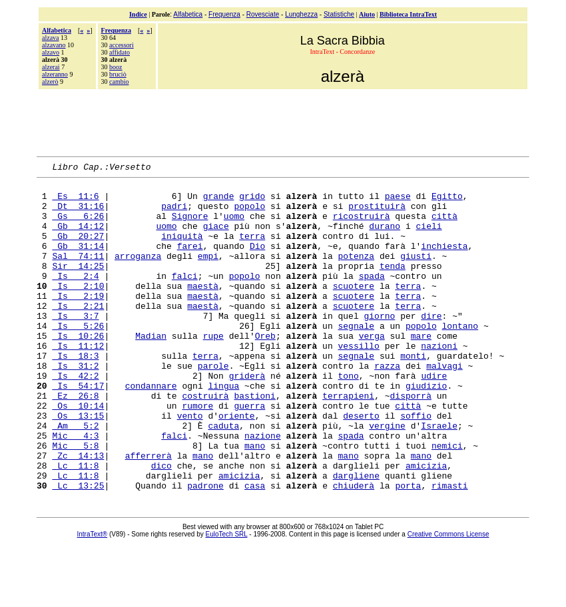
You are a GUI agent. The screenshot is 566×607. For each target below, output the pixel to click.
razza (387, 405)
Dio (257, 262)
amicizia (426, 525)
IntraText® (92, 598)
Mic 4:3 (75, 489)
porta (408, 549)
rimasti (449, 549)
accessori (121, 45)
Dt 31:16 (78, 214)
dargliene (356, 537)
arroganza (138, 274)
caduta (223, 477)
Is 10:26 (78, 369)
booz (115, 67)
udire (434, 417)
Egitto (447, 202)
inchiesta (444, 262)
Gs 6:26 (78, 226)
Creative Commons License (448, 598)
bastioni (254, 441)
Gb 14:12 (78, 238)
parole (213, 405)
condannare (151, 429)
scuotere (353, 309)
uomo (234, 226)
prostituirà (377, 214)
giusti (415, 274)
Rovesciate (262, 14)
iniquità (181, 250)
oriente (236, 465)
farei (190, 262)
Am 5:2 (75, 477)
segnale (356, 357)
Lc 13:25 (78, 549)
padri (174, 214)
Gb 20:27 (78, 250)
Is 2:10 (78, 309)
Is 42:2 (75, 417)
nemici (447, 501)
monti (413, 393)
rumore (197, 453)
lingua (223, 429)
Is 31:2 (75, 405)
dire (431, 345)
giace (216, 238)
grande (218, 202)
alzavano (54, 45)
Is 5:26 (78, 357)
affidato (119, 52)
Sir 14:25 (78, 286)
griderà (247, 417)
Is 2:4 (75, 298)
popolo (249, 214)
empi (208, 274)
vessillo (358, 381)
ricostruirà (361, 226)
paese (398, 202)
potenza (356, 274)
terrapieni (348, 441)
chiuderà (353, 549)
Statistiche (339, 14)
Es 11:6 (75, 202)
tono (348, 417)
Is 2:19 (78, 321)
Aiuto (367, 14)
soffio (415, 465)
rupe (213, 369)
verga (372, 369)
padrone (205, 549)
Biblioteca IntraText (408, 14)
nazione (262, 489)
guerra (249, 453)
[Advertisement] (283, 121)
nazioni (439, 381)
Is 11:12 (78, 381)
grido (252, 202)
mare (421, 369)
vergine (387, 477)
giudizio (426, 429)
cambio (119, 81)
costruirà (205, 441)
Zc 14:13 (78, 513)
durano (384, 238)
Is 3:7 (75, 345)
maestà (202, 309)
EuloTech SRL (227, 598)
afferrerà (148, 513)
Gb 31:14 (78, 262)
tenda (393, 286)
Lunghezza (301, 14)
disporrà (410, 441)
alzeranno (55, 74)
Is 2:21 (78, 333)
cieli (429, 238)
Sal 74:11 (78, 274)
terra (252, 250)
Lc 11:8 (75, 525)
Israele (439, 477)
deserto (361, 465)
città (444, 226)
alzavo (50, 52)
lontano (460, 357)
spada (372, 298)
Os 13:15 (78, 465)
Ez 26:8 (75, 441)
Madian (150, 369)
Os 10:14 (78, 453)
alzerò (50, 81)
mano (254, 501)
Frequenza (224, 14)
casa (254, 549)
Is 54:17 (78, 429)
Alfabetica (187, 14)
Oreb (265, 369)
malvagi (444, 405)
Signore (190, 226)
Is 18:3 (75, 393)
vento (190, 465)
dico (161, 525)
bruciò (118, 74)
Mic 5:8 (75, 501)
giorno (379, 345)
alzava (50, 37)
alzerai (51, 67)
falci (185, 298)
